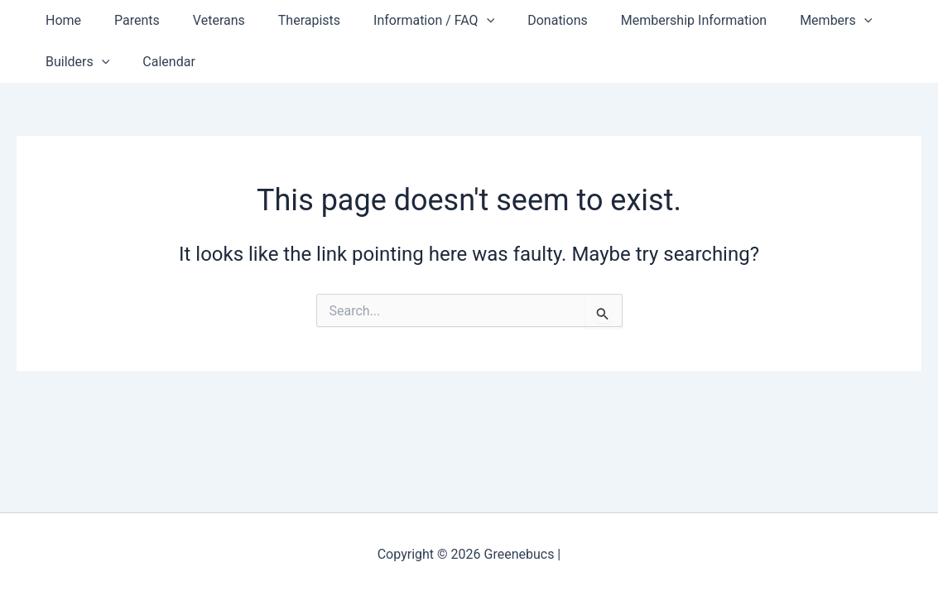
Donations (521, 20)
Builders (74, 62)
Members (786, 20)
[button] (457, 20)
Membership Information (651, 20)
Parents (127, 20)
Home (60, 20)
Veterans (202, 20)
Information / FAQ (404, 20)
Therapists (286, 20)
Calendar (158, 62)
